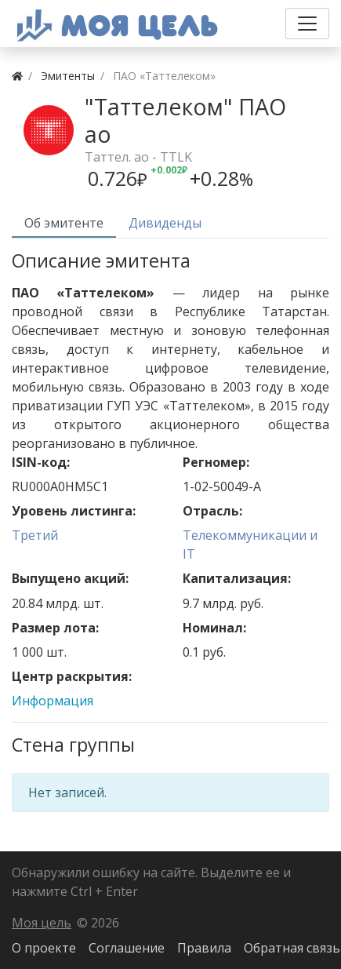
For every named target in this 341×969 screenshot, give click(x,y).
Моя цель (41, 922)
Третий (35, 535)
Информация (52, 700)
